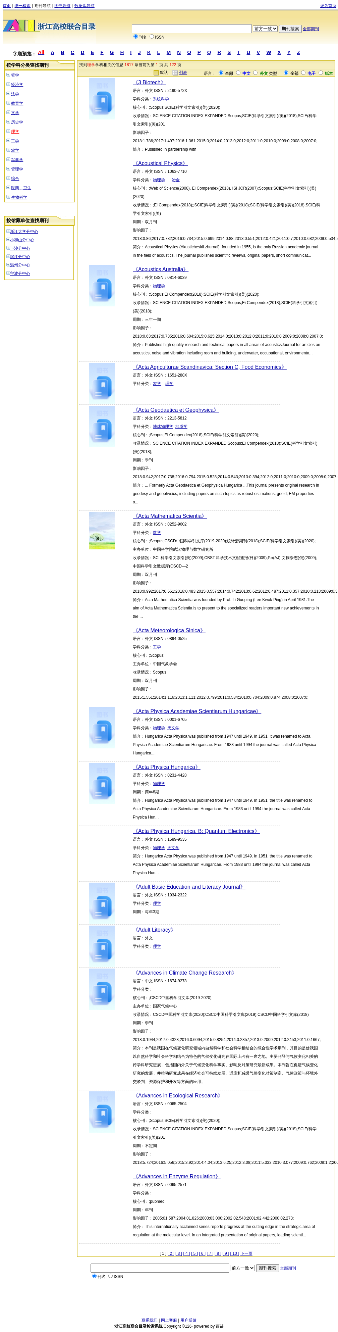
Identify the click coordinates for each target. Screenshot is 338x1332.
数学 (157, 532)
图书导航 (62, 5)
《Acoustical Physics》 (160, 163)
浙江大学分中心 (24, 231)
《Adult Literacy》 (154, 930)
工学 (15, 141)
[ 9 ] (225, 1253)
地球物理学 (163, 426)
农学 (15, 150)
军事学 (17, 159)
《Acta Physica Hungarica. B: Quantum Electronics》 (196, 831)
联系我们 (150, 1320)
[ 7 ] (210, 1253)
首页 (7, 5)
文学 (15, 112)
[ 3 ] (178, 1253)
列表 (183, 72)
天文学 (173, 728)
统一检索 (22, 5)
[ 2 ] (171, 1253)
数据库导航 (84, 5)
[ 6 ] (202, 1253)
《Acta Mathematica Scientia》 (170, 516)
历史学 (17, 122)
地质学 (181, 426)
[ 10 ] (234, 1253)
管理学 (17, 169)
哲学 (15, 75)
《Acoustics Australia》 (160, 269)
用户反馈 (188, 1320)
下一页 (246, 1253)
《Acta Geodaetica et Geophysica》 (176, 410)
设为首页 (328, 5)
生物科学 (19, 197)
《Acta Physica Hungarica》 (167, 767)
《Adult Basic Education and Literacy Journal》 (189, 887)
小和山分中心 (22, 240)
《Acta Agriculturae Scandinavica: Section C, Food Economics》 (210, 367)
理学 (15, 131)
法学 (15, 94)
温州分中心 (20, 265)
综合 (15, 178)
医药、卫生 (21, 188)
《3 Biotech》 (149, 82)
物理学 (159, 180)
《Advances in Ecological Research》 (178, 1095)
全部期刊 (311, 29)
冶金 (176, 180)
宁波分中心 (20, 273)
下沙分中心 (20, 248)
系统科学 (161, 99)
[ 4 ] (186, 1253)
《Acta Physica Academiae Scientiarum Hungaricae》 (197, 711)
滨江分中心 (20, 256)
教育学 (17, 103)
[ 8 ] (218, 1253)
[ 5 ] (194, 1253)
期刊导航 (43, 5)
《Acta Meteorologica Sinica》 (169, 630)
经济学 (17, 84)
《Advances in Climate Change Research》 (185, 973)
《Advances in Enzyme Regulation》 (177, 1176)
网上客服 (169, 1320)
